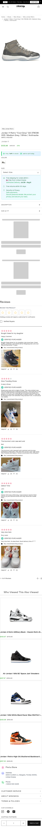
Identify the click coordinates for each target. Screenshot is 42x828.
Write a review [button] (6, 137)
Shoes (9, 17)
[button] (21, 6)
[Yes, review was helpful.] (9, 369)
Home (3, 17)
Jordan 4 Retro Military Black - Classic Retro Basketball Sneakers (21, 632)
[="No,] (15, 369)
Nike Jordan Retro (28, 17)
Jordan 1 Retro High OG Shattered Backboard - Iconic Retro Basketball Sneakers (21, 757)
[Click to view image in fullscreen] (21, 48)
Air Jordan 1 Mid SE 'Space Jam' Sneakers (21, 674)
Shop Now (34, 2)
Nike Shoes (17, 17)
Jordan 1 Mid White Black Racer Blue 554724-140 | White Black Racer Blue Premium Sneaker (21, 715)
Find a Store (11, 767)
